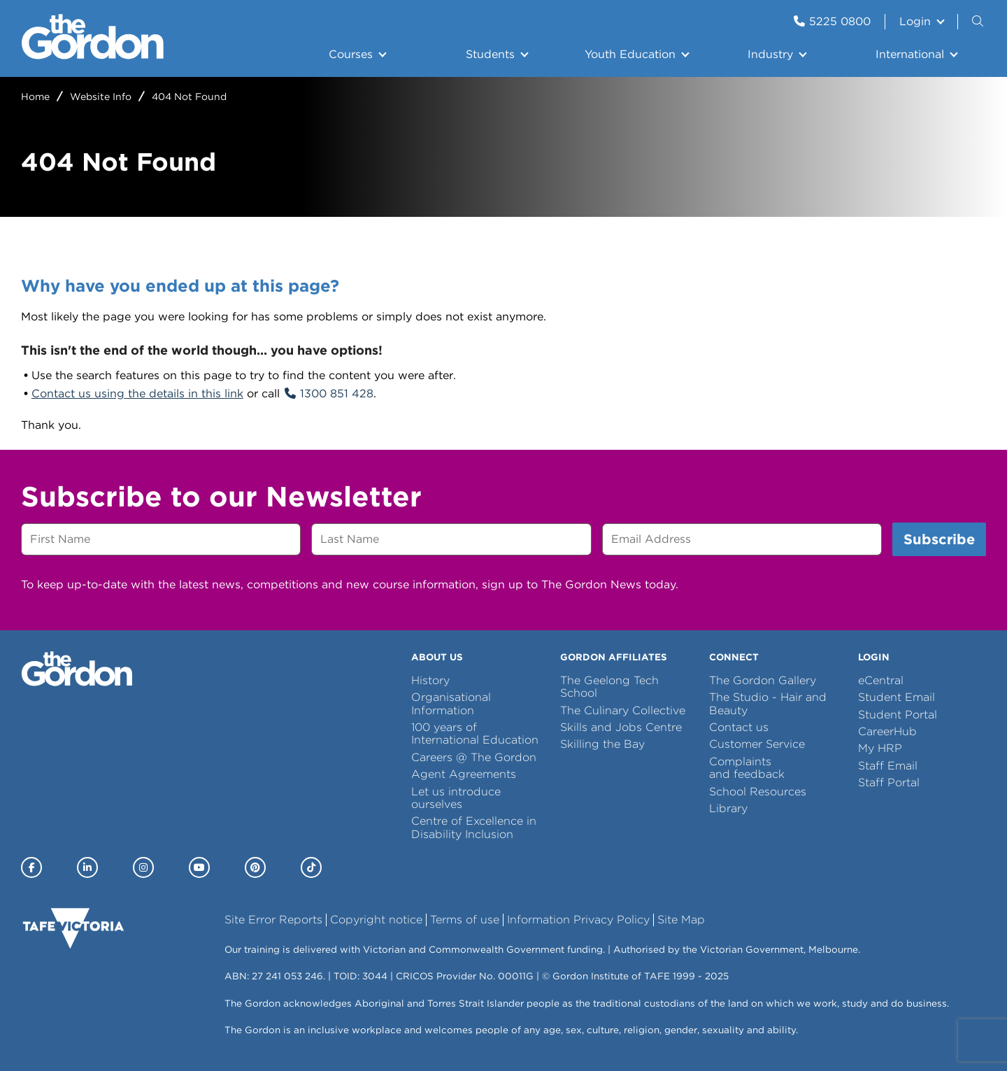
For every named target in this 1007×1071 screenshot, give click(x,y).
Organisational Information (451, 703)
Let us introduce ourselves (456, 798)
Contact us (739, 727)
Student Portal (897, 714)
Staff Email (887, 765)
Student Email (896, 697)
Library (728, 808)
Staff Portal (889, 782)
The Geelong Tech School (609, 687)
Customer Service (757, 744)
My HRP (880, 748)
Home (35, 96)
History (430, 680)
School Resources (757, 791)
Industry (770, 54)
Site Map (681, 919)
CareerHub (887, 731)
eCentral (881, 680)
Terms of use (464, 919)
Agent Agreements (463, 774)
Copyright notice (376, 919)
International (910, 54)
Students (490, 54)
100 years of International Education (474, 733)
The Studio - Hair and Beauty (768, 703)
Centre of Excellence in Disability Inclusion (473, 827)
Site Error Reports (273, 919)
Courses (351, 54)
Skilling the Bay (602, 744)
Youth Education (630, 54)
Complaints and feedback (747, 768)
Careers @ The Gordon (473, 757)
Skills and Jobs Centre (621, 727)
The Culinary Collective (622, 710)
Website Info (100, 96)
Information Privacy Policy (578, 919)
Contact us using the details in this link (137, 393)
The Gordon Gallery (762, 680)
